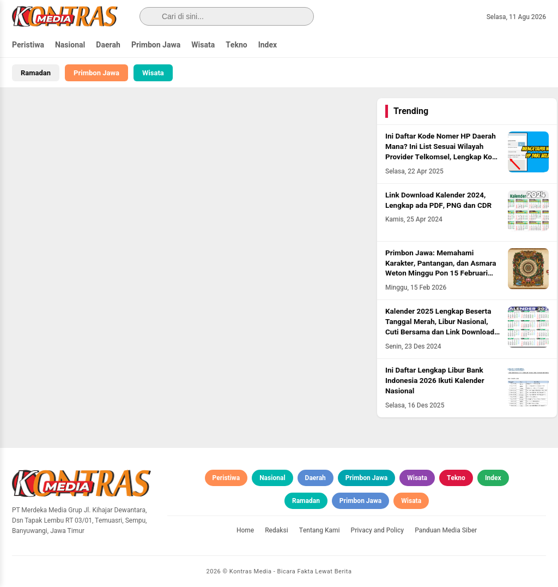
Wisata (203, 45)
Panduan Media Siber (446, 530)
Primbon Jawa (155, 45)
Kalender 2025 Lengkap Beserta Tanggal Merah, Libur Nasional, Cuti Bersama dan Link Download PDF (439, 327)
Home (245, 530)
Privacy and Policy (377, 530)
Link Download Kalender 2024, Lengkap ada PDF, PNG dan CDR (438, 200)
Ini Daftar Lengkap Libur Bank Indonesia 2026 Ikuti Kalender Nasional (434, 381)
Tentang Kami (319, 530)
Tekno (236, 45)
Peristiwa (28, 45)
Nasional (70, 45)
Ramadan (36, 73)
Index (267, 45)
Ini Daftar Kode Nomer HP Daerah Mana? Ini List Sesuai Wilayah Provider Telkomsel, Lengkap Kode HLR (442, 152)
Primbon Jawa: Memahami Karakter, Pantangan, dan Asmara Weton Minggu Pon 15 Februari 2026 (440, 269)
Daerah (108, 45)
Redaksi (276, 530)
